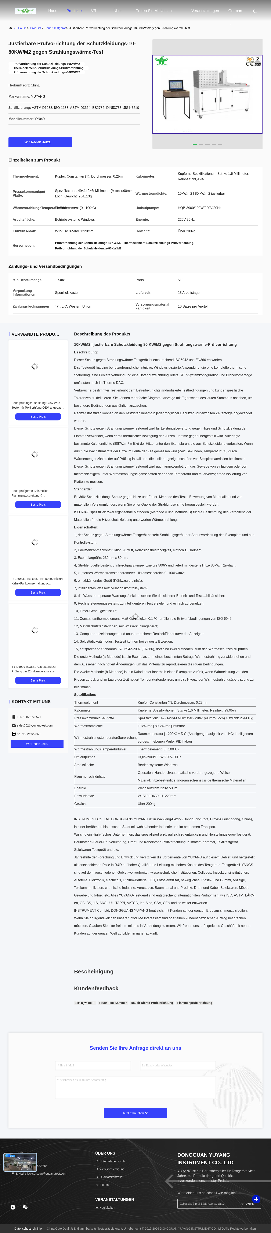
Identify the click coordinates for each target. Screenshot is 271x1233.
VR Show (96, 13)
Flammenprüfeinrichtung (194, 1002)
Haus (52, 11)
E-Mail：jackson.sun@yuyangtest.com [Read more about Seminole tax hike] (38, 1173)
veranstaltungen (205, 11)
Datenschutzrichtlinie (28, 1228)
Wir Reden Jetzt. (40, 142)
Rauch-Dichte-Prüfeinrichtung (152, 1002)
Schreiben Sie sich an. (249, 1204)
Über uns (117, 13)
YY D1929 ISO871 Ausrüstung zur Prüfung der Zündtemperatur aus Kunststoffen (34, 671)
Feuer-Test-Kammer (113, 1002)
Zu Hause (20, 28)
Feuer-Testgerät (55, 28)
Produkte (74, 11)
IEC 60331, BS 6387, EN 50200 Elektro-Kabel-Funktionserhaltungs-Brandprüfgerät (38, 583)
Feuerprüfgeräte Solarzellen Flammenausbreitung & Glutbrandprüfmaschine (30, 495)
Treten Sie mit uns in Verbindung (154, 13)
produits (35, 28)
